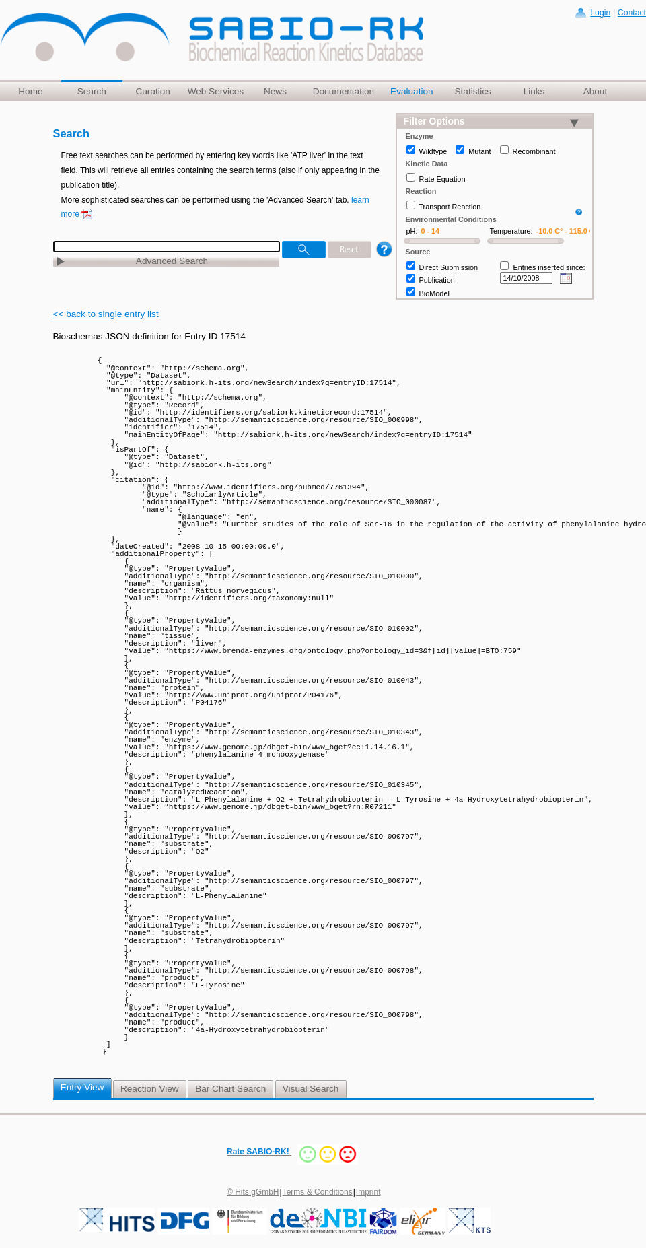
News (275, 91)
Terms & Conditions (318, 1192)
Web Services (216, 91)
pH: (412, 231)
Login (600, 13)
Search (91, 91)
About (595, 91)
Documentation (343, 91)
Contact (632, 13)
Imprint (368, 1192)
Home (30, 91)
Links (534, 91)
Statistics (472, 91)
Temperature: (511, 231)
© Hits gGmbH (253, 1192)
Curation (152, 91)
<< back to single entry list (106, 314)
